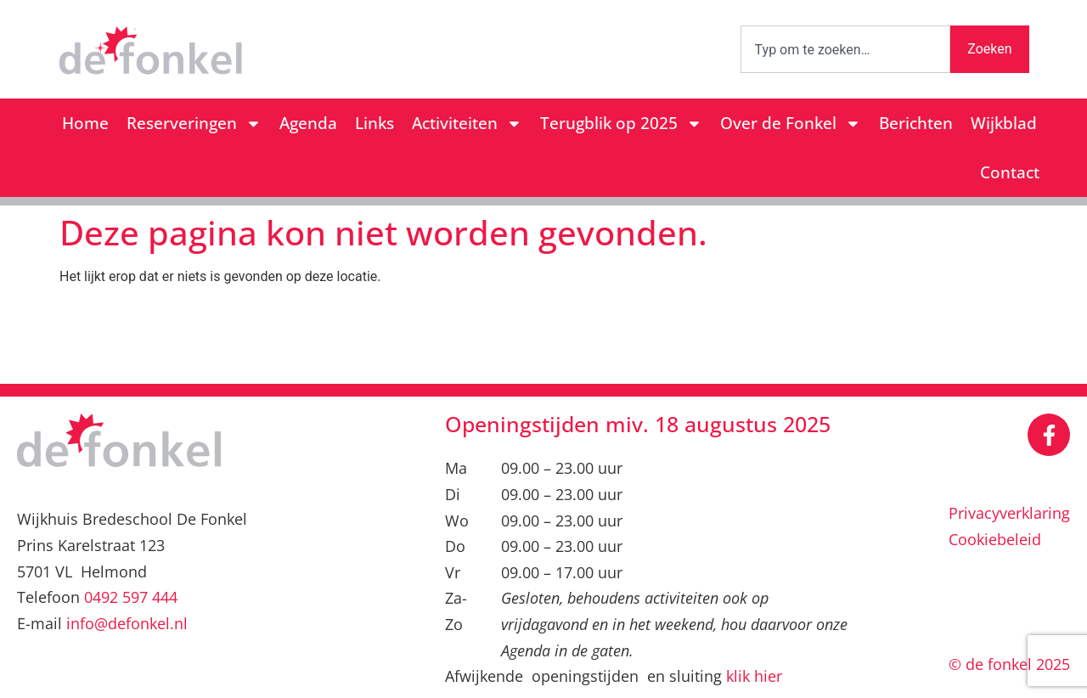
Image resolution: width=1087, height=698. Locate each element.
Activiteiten (467, 123)
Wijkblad (1004, 123)
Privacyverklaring (1009, 513)
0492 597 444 (130, 597)
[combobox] (846, 49)
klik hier (754, 676)
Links (374, 123)
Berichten (916, 123)
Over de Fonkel (790, 123)
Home (85, 123)
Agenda (308, 123)
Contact (1009, 172)
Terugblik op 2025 (621, 123)
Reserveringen (194, 123)
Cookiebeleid (995, 539)
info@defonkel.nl (127, 623)
